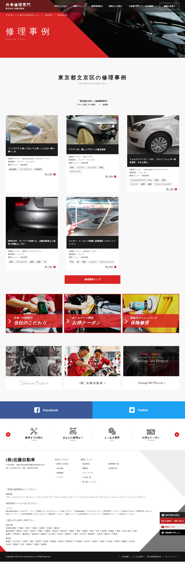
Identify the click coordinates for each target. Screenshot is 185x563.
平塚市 (114, 535)
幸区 (27, 529)
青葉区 (85, 532)
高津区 (42, 529)
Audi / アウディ (67, 512)
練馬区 (44, 546)
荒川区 (38, 543)
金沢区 (32, 532)
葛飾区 (8, 543)
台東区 (94, 543)
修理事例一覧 (114, 466)
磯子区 (19, 532)
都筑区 (111, 532)
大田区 (102, 543)
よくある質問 (138, 558)
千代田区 (78, 543)
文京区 (8, 546)
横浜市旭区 (10, 532)
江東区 (25, 543)
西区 (78, 532)
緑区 (135, 532)
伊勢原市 (16, 535)
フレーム (114, 498)
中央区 (109, 543)
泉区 (92, 532)
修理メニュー (86, 462)
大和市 (99, 535)
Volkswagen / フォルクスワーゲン (88, 512)
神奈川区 (63, 532)
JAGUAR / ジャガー (55, 515)
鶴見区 (104, 532)
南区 (118, 532)
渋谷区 (46, 543)
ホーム (22, 15)
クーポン (60, 479)
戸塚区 (40, 532)
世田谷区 (69, 543)
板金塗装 (86, 466)
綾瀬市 (8, 535)
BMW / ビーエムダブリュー (47, 512)
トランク (131, 498)
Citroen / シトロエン (127, 515)
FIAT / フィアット (13, 515)
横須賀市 (26, 535)
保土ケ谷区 (127, 532)
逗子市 (83, 535)
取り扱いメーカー (89, 483)
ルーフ (122, 498)
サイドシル (104, 498)
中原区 (34, 529)
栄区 (26, 532)
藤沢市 (107, 535)
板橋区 (124, 543)
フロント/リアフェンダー (64, 498)
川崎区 (21, 529)
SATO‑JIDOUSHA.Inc (27, 558)
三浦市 (75, 535)
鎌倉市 (43, 535)
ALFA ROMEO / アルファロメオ (34, 515)
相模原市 (91, 535)
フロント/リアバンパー (15, 498)
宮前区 (49, 529)
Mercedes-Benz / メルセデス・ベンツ (20, 512)
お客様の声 (113, 470)
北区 (22, 546)
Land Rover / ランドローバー (89, 515)
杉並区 (61, 543)
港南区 (47, 532)
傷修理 (85, 470)
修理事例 (48, 15)
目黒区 (36, 546)
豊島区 (15, 546)
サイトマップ (170, 558)
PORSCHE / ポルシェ (144, 512)
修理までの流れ (63, 466)
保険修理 (60, 475)
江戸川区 (16, 543)
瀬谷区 (72, 532)
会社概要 (125, 558)
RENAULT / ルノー (110, 515)
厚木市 (60, 535)
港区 (32, 543)
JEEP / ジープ (70, 515)
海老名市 (35, 535)
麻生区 (57, 529)
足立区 (87, 543)
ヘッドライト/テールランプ (87, 498)
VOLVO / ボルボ (128, 512)
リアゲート (141, 498)
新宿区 (53, 543)
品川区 (132, 543)
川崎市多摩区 (11, 529)
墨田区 (29, 546)
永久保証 (60, 470)
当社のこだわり (61, 462)
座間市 (68, 535)
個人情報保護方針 (154, 558)
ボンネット (30, 498)
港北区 (55, 532)
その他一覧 (87, 479)
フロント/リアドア (44, 498)
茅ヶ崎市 (52, 535)
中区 (97, 532)
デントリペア (88, 475)
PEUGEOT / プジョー (112, 512)
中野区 (117, 543)
